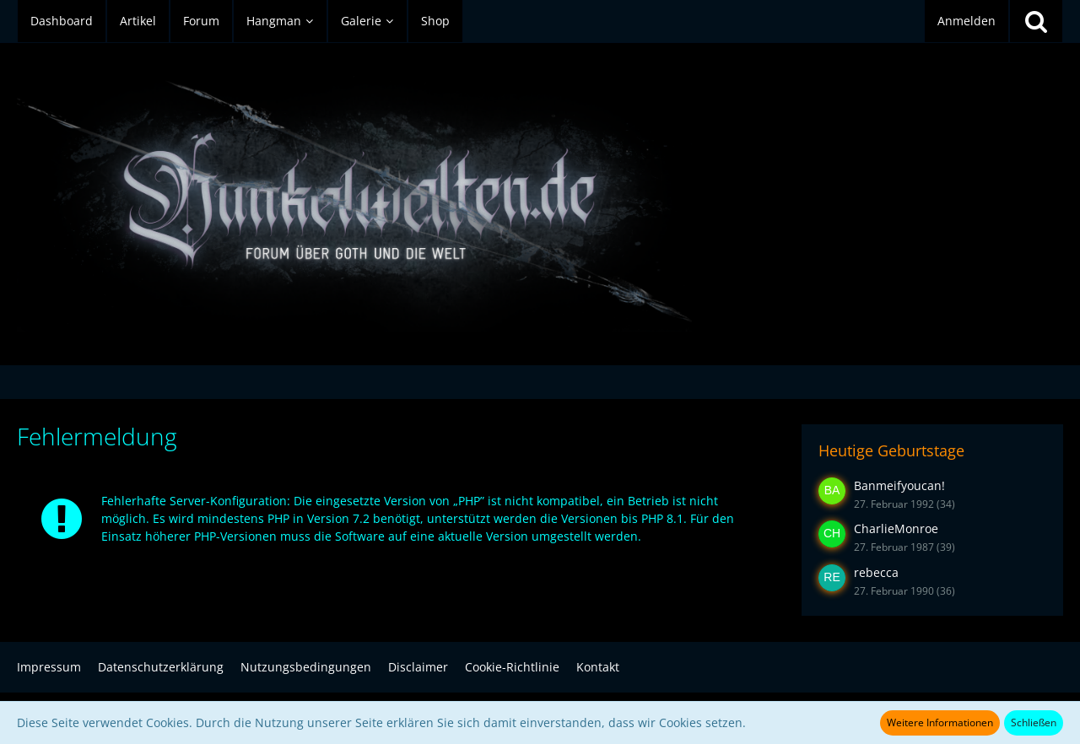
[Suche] (1036, 21)
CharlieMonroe (896, 528)
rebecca (876, 572)
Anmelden (966, 21)
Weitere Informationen (940, 722)
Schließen (1033, 722)
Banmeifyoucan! (899, 485)
